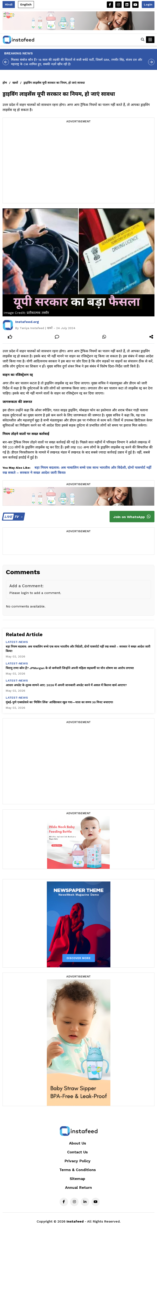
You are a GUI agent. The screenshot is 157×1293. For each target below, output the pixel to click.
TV (13, 517)
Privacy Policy (77, 1161)
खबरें (15, 82)
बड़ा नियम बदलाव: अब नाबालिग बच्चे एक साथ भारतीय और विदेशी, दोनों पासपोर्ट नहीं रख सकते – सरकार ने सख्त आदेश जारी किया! (78, 649)
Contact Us (77, 1152)
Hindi (9, 4)
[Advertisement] (39, 163)
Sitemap (77, 1178)
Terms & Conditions (77, 1169)
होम (5, 82)
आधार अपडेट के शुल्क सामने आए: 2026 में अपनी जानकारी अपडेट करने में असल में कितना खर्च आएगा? (66, 685)
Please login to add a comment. (35, 593)
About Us (77, 1143)
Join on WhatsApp (132, 516)
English (26, 4)
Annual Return (78, 1187)
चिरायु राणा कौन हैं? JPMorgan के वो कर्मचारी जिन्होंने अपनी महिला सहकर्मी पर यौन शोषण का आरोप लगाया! (70, 668)
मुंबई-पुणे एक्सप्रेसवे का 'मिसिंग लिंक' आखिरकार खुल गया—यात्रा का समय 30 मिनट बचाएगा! (59, 702)
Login (148, 4)
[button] (142, 39)
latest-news (17, 642)
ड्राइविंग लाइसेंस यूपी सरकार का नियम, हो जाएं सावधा (54, 82)
